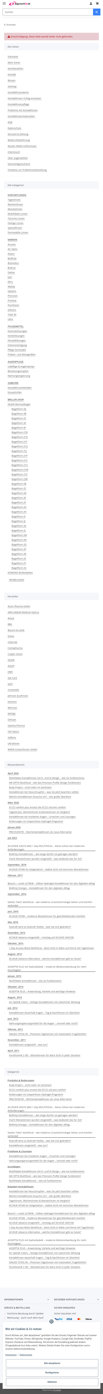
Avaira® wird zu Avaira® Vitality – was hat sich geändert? (40, 926)
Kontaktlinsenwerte (18, 92)
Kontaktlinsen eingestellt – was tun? (28, 1044)
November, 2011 (17, 1039)
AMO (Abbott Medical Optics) (23, 612)
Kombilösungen (16, 335)
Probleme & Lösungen (20, 1151)
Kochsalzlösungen (17, 331)
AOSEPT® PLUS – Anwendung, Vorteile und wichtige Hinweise (42, 991)
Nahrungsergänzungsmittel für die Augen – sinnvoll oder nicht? (43, 1023)
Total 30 (12, 314)
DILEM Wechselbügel (19, 404)
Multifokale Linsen (18, 213)
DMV (10, 671)
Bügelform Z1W (20, 469)
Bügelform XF (19, 427)
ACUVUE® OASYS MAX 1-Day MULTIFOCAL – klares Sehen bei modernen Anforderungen (46, 847)
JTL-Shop (57, 1390)
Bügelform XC (19, 418)
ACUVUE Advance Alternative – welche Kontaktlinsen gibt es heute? (45, 958)
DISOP (11, 665)
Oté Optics (13, 731)
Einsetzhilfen (15, 392)
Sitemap (12, 86)
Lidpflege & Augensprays (21, 366)
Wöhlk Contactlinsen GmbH (22, 749)
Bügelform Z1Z (19, 474)
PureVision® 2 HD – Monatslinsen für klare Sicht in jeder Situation (44, 1055)
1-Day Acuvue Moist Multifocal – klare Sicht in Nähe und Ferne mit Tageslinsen (51, 948)
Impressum (14, 151)
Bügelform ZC (19, 488)
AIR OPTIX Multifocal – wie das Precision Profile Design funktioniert (45, 782)
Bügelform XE (19, 422)
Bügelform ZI (18, 516)
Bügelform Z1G (20, 446)
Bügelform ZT (19, 563)
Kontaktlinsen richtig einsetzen (24, 98)
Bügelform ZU (19, 567)
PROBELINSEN (16, 579)
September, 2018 (17, 864)
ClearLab (12, 642)
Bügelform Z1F (19, 441)
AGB (10, 122)
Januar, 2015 (14, 976)
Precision (13, 295)
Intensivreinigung (17, 345)
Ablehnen (52, 1382)
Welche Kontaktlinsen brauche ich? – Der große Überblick (40, 796)
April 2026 (13, 773)
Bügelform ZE (19, 497)
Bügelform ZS (19, 558)
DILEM (11, 659)
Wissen (11, 80)
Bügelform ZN (19, 539)
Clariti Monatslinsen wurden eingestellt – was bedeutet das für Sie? (45, 858)
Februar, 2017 (15, 875)
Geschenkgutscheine (19, 163)
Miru (10, 281)
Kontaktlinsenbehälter (20, 387)
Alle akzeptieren (52, 1363)
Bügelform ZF (19, 502)
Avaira (11, 253)
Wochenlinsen (15, 204)
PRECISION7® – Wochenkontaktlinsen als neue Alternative (40, 831)
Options (12, 291)
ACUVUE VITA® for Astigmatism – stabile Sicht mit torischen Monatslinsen (49, 869)
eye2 (10, 683)
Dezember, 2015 (16, 932)
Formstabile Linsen (18, 232)
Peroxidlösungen (17, 340)
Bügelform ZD (19, 493)
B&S (10, 624)
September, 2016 (17, 894)
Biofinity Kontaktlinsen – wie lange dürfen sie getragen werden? (43, 854)
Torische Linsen (16, 218)
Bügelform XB (19, 413)
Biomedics (13, 263)
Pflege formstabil (17, 349)
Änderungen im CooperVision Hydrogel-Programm (36, 821)
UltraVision (13, 743)
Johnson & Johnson (18, 695)
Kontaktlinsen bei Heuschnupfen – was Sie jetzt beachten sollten (44, 791)
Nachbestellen (15, 68)
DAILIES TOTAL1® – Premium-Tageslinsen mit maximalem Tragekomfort (47, 1033)
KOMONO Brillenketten (20, 572)
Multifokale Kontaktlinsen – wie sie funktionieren (35, 980)
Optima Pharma (16, 725)
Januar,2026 (14, 827)
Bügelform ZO (19, 544)
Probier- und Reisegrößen (22, 354)
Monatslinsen (15, 209)
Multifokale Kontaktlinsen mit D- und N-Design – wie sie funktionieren (46, 777)
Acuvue (12, 244)
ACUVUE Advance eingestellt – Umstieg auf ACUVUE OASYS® (41, 937)
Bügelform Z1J (19, 451)
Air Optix (12, 249)
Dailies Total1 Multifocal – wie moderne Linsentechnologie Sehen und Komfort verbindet (50, 904)
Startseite (13, 56)
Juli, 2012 (13, 1008)
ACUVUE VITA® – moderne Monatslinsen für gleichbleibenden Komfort (47, 916)
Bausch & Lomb (16, 630)
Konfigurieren (52, 1372)
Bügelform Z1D (20, 436)
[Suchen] (48, 12)
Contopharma (15, 648)
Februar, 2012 (15, 1029)
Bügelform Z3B (20, 479)
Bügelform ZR (19, 553)
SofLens (12, 309)
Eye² (10, 277)
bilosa (11, 636)
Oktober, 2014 (15, 986)
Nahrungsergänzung (19, 375)
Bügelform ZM (19, 535)
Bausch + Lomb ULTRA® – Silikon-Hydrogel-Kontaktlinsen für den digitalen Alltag (51, 883)
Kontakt (12, 74)
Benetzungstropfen (18, 371)
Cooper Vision (15, 653)
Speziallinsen (15, 227)
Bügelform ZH (19, 511)
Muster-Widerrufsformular (22, 146)
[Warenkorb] (97, 3)
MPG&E (12, 713)
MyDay (11, 286)
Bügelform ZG (19, 507)
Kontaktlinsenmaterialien (21, 116)
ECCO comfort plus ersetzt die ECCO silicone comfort (37, 807)
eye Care (12, 677)
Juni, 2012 (13, 1018)
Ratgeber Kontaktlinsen (21, 1186)
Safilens (12, 737)
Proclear (12, 300)
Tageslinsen (14, 199)
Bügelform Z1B (20, 432)
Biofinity (12, 258)
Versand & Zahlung (18, 134)
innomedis (13, 689)
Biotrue (12, 267)
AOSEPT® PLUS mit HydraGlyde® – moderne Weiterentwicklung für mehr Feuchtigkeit (47, 968)
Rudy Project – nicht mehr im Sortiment (30, 787)
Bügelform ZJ (18, 521)
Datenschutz (14, 128)
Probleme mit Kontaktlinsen (23, 110)
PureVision (13, 305)
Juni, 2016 (13, 911)
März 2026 (13, 802)
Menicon (12, 707)
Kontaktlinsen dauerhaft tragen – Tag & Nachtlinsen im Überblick (44, 1012)
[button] (91, 3)
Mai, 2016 (13, 922)
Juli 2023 (12, 837)
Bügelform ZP (19, 549)
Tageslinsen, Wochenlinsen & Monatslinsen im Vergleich (39, 811)
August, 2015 (15, 954)
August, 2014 (15, 997)
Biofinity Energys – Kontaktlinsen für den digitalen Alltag (39, 888)
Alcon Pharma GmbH (19, 606)
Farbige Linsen (15, 223)
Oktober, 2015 (15, 943)
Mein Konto (14, 62)
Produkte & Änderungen (21, 1080)
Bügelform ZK (19, 525)
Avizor (11, 618)
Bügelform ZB (19, 483)
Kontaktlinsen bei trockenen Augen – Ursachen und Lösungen (42, 816)
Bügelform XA (19, 408)
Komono (12, 701)
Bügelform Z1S (19, 460)
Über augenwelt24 (18, 157)
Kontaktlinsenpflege (18, 104)
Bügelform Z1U (20, 465)
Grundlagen (14, 1166)
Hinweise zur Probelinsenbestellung (27, 169)
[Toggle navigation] (4, 2)
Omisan (12, 719)
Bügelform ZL (19, 530)
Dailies (11, 272)
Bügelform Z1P (19, 455)
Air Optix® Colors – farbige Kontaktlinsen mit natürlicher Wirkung (44, 1002)
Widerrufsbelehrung (19, 140)
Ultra (10, 319)
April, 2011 (13, 1050)
